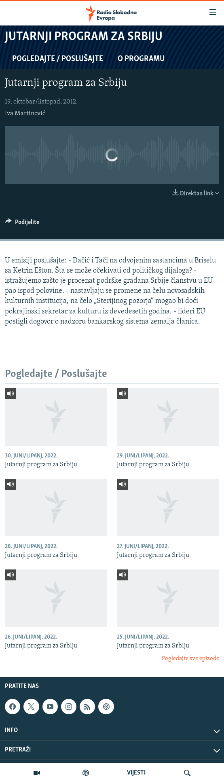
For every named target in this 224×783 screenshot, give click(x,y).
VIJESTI (136, 773)
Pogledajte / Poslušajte (57, 59)
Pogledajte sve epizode (190, 659)
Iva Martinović (25, 113)
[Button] (22, 224)
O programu (141, 59)
